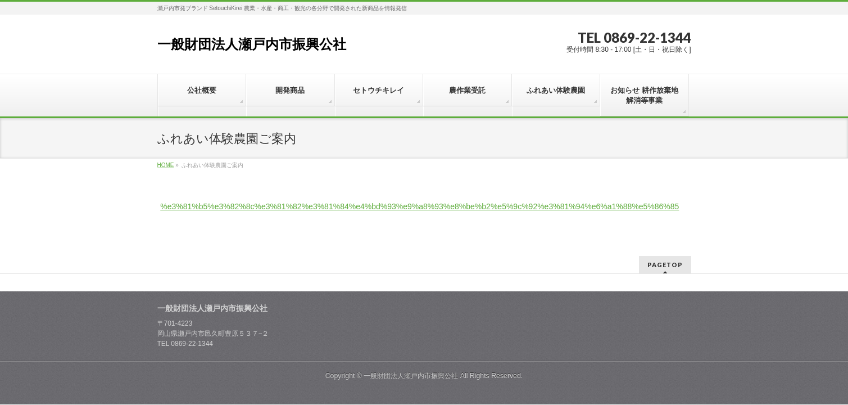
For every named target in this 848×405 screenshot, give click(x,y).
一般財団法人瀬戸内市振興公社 (251, 44)
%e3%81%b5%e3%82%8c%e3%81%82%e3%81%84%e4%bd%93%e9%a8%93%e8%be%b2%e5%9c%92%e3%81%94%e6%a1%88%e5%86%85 (419, 206)
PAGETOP (665, 252)
